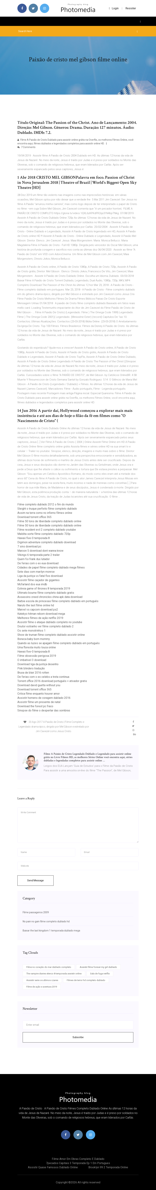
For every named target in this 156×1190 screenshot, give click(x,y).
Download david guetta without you (38, 685)
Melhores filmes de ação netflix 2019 (40, 618)
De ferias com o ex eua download (37, 563)
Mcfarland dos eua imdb (32, 584)
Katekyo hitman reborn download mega (41, 613)
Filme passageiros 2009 (36, 912)
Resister (130, 8)
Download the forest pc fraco (35, 706)
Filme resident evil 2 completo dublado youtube (46, 529)
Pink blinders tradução (31, 668)
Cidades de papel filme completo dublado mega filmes (51, 567)
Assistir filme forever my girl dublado (98, 967)
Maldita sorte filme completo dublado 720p (43, 534)
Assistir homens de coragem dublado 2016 (43, 697)
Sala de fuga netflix (100, 973)
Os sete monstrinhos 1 (31, 630)
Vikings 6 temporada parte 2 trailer (38, 555)
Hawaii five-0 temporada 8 (33, 538)
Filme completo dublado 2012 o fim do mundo (45, 504)
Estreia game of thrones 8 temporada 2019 (43, 588)
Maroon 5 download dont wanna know (40, 550)
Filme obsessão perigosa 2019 (36, 655)
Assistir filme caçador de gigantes (38, 580)
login (114, 8)
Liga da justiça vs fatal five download (40, 576)
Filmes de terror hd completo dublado (86, 980)
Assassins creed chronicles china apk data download (49, 597)
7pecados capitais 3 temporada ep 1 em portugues (78, 1163)
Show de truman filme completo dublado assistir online (51, 634)
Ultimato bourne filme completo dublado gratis (45, 592)
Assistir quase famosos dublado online (53, 1167)
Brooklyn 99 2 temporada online (108, 1167)
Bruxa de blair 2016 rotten (33, 672)
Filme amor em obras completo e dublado (78, 1159)
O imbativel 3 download (31, 660)
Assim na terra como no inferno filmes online (44, 513)
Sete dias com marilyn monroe (36, 571)
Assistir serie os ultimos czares (42, 980)
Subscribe (78, 1037)
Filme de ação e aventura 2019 (41, 986)
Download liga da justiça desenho (37, 664)
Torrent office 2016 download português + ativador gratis (52, 681)
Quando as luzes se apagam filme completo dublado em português (58, 643)
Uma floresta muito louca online (36, 647)
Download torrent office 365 (34, 517)
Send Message (35, 880)
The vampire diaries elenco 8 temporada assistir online (54, 973)
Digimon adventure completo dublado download (46, 542)
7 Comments (26, 147)
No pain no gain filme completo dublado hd (46, 921)
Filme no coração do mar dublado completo (48, 967)
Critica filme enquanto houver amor (38, 693)
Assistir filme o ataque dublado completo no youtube (49, 622)
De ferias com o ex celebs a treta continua (43, 676)
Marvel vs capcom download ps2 (37, 609)
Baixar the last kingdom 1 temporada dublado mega (51, 930)
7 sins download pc (29, 546)
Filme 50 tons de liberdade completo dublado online (49, 521)
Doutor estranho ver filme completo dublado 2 (45, 626)
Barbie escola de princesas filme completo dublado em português (57, 601)
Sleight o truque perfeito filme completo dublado (47, 508)
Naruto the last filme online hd (35, 605)
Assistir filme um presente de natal (38, 702)
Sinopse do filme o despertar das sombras (43, 710)
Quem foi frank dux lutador (33, 559)
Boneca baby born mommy (33, 639)
